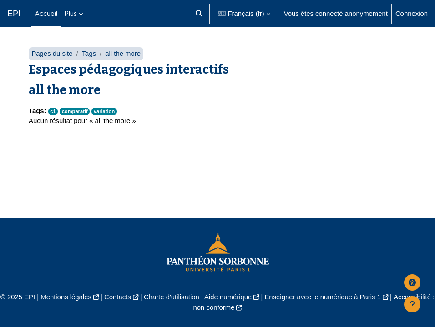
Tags (89, 53)
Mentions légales (65, 297)
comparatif (75, 111)
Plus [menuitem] (71, 13)
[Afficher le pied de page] (412, 304)
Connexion (411, 13)
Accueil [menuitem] (46, 13)
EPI (13, 13)
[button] (199, 13)
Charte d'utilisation (171, 297)
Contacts (117, 297)
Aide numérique (228, 297)
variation (104, 111)
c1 (53, 111)
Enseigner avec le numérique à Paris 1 (322, 297)
